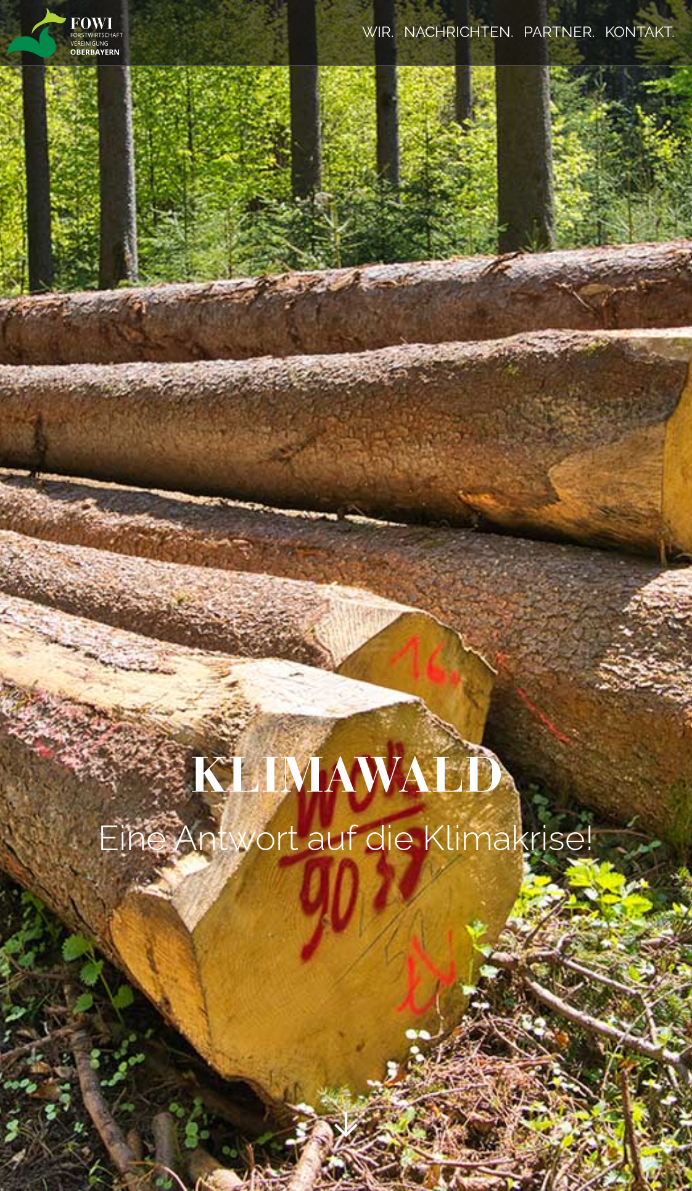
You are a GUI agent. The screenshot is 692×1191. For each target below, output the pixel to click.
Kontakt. (640, 32)
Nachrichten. (459, 32)
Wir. (378, 32)
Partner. (559, 32)
